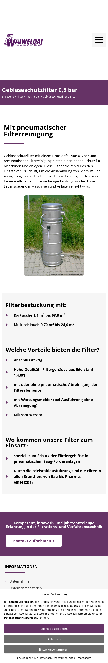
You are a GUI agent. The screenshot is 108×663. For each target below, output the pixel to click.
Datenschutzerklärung (18, 617)
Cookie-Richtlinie (27, 658)
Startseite (8, 96)
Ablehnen (54, 639)
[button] (99, 40)
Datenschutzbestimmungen (57, 658)
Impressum (84, 658)
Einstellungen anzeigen (54, 649)
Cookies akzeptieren (54, 629)
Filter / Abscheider (28, 96)
